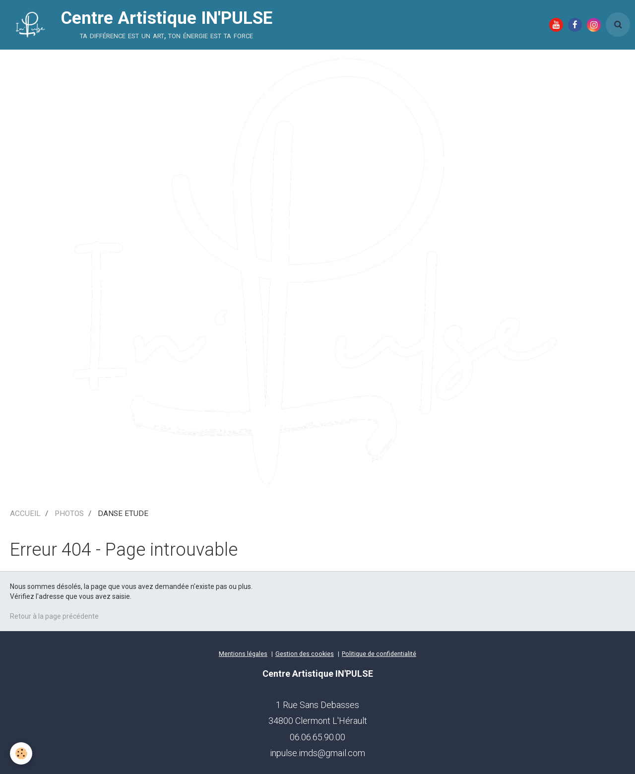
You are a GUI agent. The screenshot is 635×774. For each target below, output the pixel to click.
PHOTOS (69, 513)
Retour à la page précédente (54, 616)
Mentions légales (243, 653)
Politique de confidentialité (379, 653)
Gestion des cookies (304, 653)
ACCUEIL (25, 513)
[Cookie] (21, 753)
